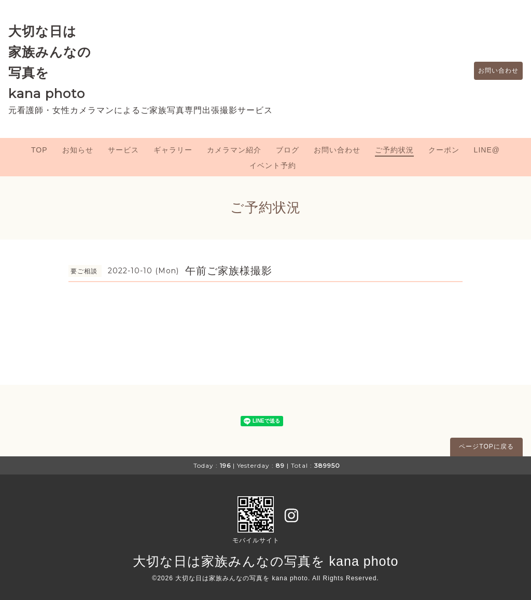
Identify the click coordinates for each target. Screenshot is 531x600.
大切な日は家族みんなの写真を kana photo (266, 561)
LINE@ (487, 150)
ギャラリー (172, 150)
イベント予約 (272, 165)
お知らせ (77, 150)
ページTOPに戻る (486, 446)
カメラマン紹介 (234, 150)
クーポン (443, 150)
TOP (39, 150)
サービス (123, 150)
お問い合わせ (493, 71)
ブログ (287, 150)
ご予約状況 (394, 150)
